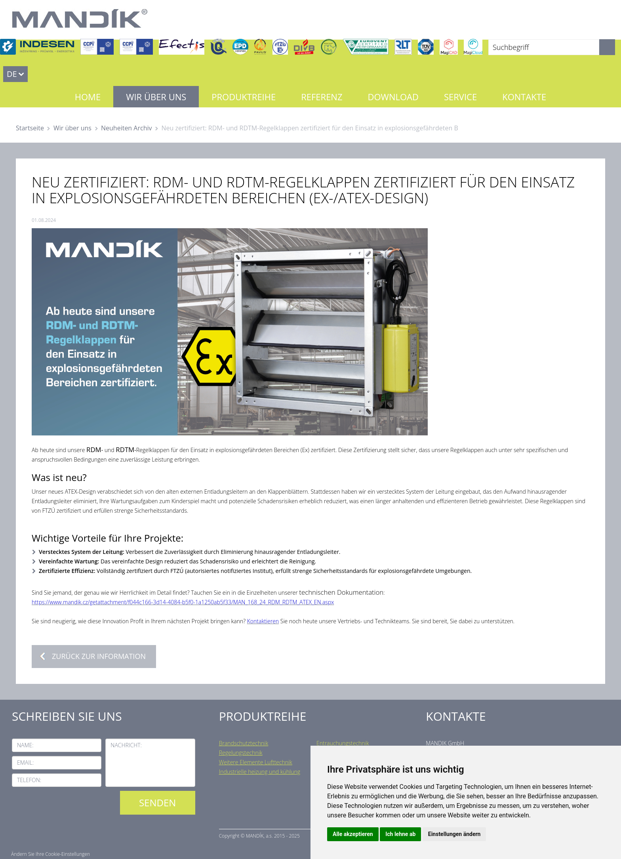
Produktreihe (243, 97)
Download (393, 97)
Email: (25, 762)
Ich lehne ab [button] (400, 834)
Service (460, 97)
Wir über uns (156, 97)
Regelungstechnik (241, 752)
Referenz (321, 97)
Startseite (30, 128)
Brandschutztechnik (244, 743)
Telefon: (29, 780)
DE (12, 74)
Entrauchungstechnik (342, 743)
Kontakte (524, 97)
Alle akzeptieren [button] (353, 834)
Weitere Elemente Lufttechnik (255, 762)
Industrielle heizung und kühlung (259, 771)
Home (88, 97)
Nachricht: (126, 745)
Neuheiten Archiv (126, 128)
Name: (25, 745)
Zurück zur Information (99, 656)
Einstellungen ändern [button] (454, 834)
